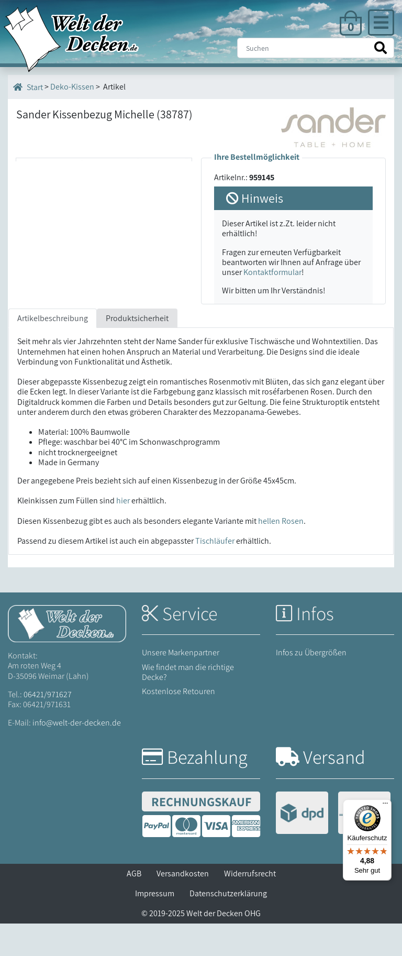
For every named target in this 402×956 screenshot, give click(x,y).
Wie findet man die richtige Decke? (188, 704)
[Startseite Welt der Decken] (67, 655)
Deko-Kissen (72, 87)
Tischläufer (214, 573)
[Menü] (385, 805)
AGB (134, 905)
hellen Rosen (281, 552)
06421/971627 (48, 726)
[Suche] (315, 48)
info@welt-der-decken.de (76, 755)
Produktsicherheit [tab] (137, 350)
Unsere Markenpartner (180, 684)
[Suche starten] (380, 48)
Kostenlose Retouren (178, 723)
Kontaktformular (272, 272)
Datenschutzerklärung (228, 925)
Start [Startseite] (28, 87)
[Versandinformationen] (333, 846)
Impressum (154, 925)
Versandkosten (183, 905)
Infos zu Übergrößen (311, 684)
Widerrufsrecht (250, 905)
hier (123, 533)
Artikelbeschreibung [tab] (52, 350)
